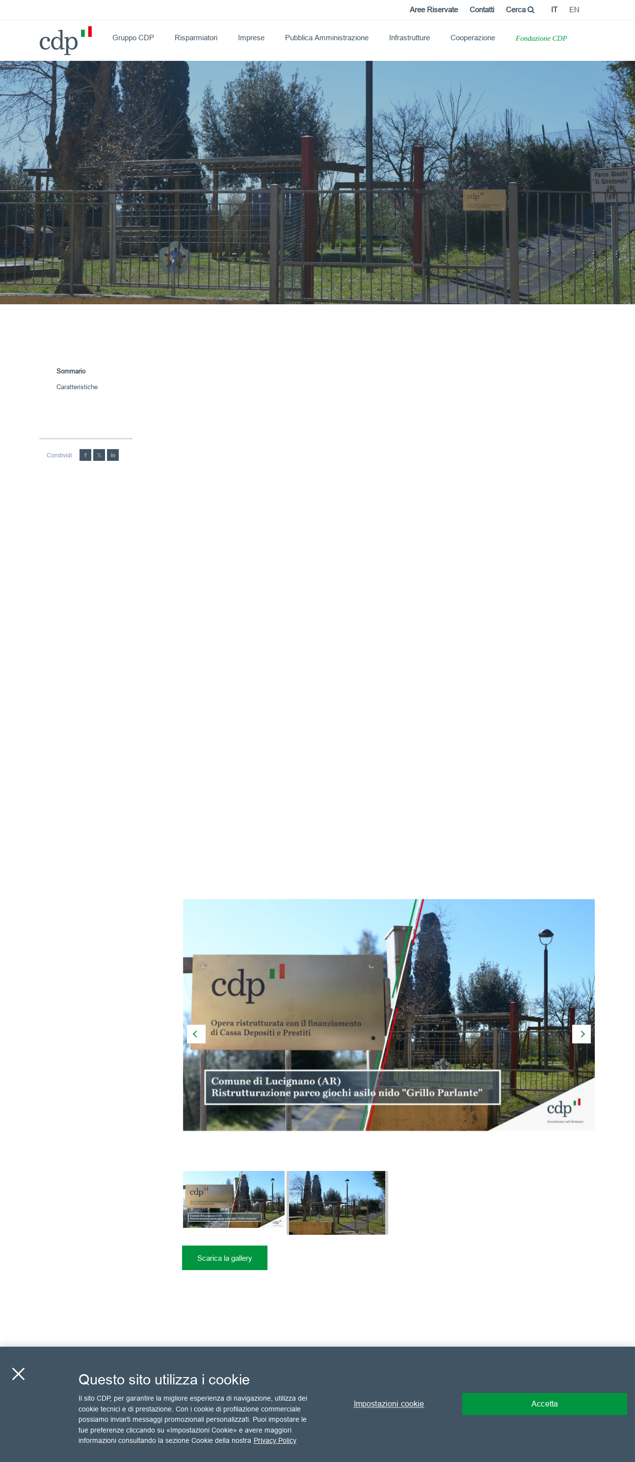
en (574, 9)
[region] (317, 1404)
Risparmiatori (196, 37)
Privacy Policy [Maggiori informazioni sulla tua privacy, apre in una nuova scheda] (275, 1440)
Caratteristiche (77, 387)
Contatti (482, 9)
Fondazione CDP (541, 38)
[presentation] (196, 1034)
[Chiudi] (18, 1374)
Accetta (544, 1404)
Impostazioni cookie (389, 1404)
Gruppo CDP (133, 37)
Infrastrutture (409, 37)
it (554, 9)
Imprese (251, 37)
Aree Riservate (434, 9)
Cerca (520, 9)
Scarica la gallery (224, 1258)
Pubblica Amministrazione (327, 37)
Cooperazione (472, 37)
